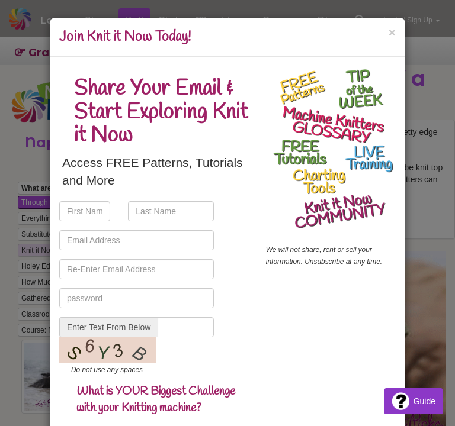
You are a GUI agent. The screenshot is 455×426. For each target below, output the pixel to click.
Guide (413, 401)
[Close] (392, 32)
